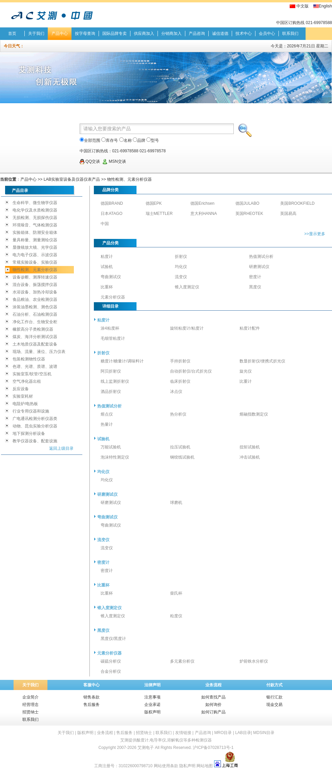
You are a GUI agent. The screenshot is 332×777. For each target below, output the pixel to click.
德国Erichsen (202, 203)
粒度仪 (176, 616)
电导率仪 (158, 740)
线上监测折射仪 (115, 381)
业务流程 (213, 685)
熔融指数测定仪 (254, 414)
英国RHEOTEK (249, 213)
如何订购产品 (213, 712)
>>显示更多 (314, 233)
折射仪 (181, 256)
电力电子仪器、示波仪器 (35, 254)
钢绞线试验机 (182, 457)
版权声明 (152, 712)
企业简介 (30, 697)
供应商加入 (144, 33)
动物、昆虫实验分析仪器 (35, 426)
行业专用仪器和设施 (31, 411)
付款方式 (274, 685)
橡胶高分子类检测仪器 (33, 329)
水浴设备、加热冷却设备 (35, 292)
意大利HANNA (203, 213)
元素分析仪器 (113, 297)
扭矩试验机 (250, 447)
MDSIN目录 (263, 732)
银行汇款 (274, 697)
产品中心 (59, 33)
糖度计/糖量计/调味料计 (122, 361)
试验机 (107, 266)
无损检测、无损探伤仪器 (35, 217)
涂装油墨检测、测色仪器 (35, 307)
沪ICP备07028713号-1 (213, 747)
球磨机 (176, 502)
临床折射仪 (180, 381)
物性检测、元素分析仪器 (129, 179)
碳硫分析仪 (111, 661)
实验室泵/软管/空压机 (32, 374)
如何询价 (213, 704)
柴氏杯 (176, 593)
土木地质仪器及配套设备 (35, 344)
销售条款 (91, 697)
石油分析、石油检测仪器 (35, 314)
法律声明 (152, 685)
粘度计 (107, 256)
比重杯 (107, 287)
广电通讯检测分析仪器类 (35, 418)
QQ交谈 (90, 161)
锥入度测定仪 (187, 287)
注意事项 (152, 697)
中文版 (302, 6)
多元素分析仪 (182, 661)
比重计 (246, 381)
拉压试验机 (180, 447)
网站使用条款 (166, 765)
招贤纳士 (30, 712)
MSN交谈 (114, 161)
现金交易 (274, 704)
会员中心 (267, 33)
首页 (12, 33)
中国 (105, 223)
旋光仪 (246, 371)
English (325, 6)
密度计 (255, 276)
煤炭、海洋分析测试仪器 (35, 336)
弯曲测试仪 (111, 276)
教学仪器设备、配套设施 (35, 441)
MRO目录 (223, 732)
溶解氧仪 (175, 740)
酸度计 (143, 740)
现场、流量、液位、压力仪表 (39, 351)
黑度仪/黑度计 (113, 638)
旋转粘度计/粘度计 (187, 328)
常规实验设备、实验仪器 (35, 262)
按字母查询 (85, 33)
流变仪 (181, 276)
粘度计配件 (250, 328)
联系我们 (290, 33)
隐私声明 (187, 765)
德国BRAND (112, 203)
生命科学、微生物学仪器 (35, 202)
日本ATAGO (111, 213)
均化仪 (181, 266)
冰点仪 (176, 391)
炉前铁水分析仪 (254, 661)
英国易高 (288, 213)
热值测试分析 (261, 256)
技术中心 (243, 33)
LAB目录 (243, 732)
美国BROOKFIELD (297, 203)
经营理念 (30, 704)
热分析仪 (178, 414)
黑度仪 (255, 287)
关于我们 (36, 33)
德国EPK (154, 203)
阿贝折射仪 (111, 371)
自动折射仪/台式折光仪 (191, 371)
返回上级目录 (61, 448)
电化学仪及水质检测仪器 (35, 210)
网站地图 (204, 765)
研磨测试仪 (259, 266)
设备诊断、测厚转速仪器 (35, 277)
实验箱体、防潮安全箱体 (35, 232)
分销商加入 (171, 33)
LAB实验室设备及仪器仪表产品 (72, 179)
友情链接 (183, 732)
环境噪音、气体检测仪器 (35, 225)
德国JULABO (247, 203)
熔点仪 (107, 414)
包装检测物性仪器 (29, 359)
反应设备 (21, 388)
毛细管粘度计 (113, 338)
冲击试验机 (250, 457)
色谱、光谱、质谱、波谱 (35, 366)
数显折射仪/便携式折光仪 (262, 361)
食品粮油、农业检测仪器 (35, 299)
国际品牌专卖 (114, 33)
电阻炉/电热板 (25, 403)
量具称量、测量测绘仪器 (35, 240)
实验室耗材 (23, 396)
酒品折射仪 (111, 391)
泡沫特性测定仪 (115, 457)
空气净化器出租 (27, 381)
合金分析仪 (111, 671)
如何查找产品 (213, 697)
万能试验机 (111, 447)
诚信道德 (220, 33)
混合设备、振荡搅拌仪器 (35, 284)
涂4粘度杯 (110, 328)
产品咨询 (197, 33)
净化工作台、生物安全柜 (35, 321)
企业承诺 (152, 704)
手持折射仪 (180, 361)
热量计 (107, 424)
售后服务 (91, 704)
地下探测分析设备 (29, 433)
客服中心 (91, 685)
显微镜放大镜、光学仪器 (35, 247)
